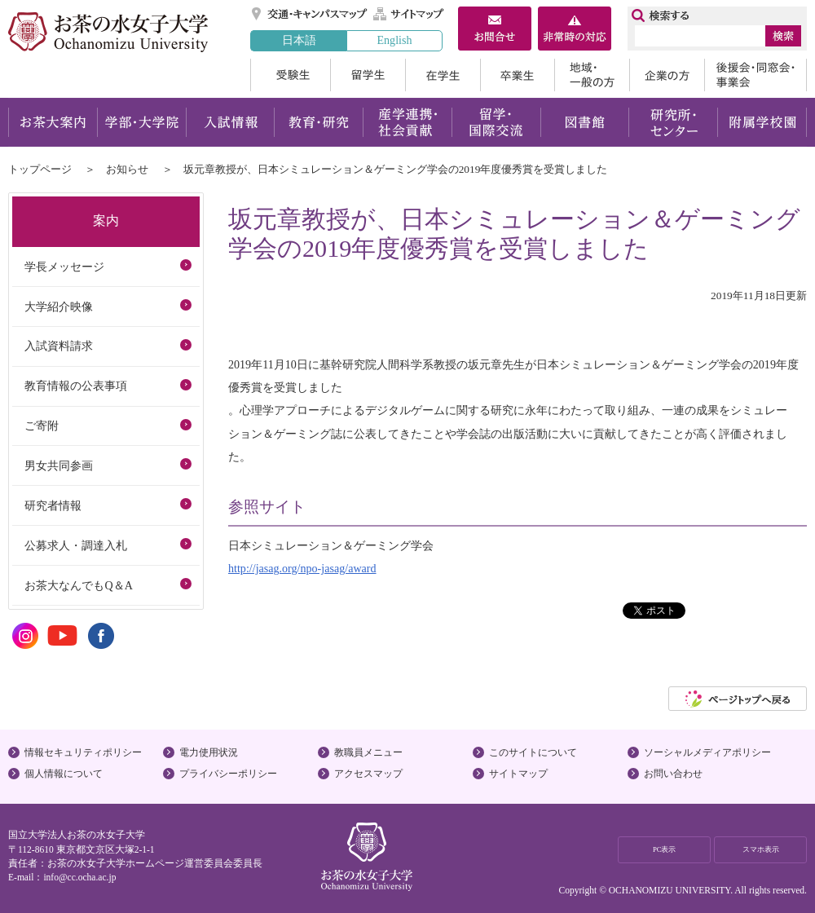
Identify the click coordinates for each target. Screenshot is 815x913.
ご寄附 (41, 425)
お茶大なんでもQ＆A (78, 585)
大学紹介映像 (58, 306)
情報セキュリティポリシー (83, 752)
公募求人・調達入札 (75, 545)
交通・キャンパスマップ (310, 14)
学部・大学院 (141, 122)
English (394, 39)
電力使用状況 (208, 752)
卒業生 (517, 75)
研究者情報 (53, 505)
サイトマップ (409, 14)
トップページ (40, 169)
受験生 (290, 75)
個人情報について (63, 773)
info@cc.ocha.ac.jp (79, 877)
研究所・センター (673, 122)
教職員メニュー (368, 752)
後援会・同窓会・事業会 (755, 75)
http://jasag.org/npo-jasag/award (302, 568)
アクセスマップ (368, 773)
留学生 (367, 75)
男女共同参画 (58, 465)
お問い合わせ (673, 773)
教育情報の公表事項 (75, 385)
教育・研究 (318, 122)
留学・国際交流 (496, 122)
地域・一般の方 (591, 75)
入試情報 (230, 122)
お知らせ (127, 169)
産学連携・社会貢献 (407, 122)
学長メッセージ (64, 266)
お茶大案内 (52, 122)
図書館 (584, 122)
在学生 (442, 75)
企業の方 (666, 75)
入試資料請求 (58, 345)
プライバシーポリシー (228, 773)
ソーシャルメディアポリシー (707, 752)
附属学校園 (762, 122)
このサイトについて (533, 752)
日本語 (299, 39)
